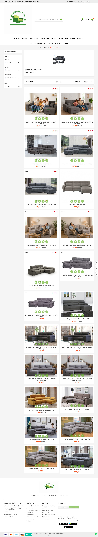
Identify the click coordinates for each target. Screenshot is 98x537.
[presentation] (70, 512)
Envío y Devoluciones (33, 505)
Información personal (48, 505)
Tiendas (29, 521)
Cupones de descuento (48, 514)
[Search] (61, 19)
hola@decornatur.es (11, 514)
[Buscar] (47, 19)
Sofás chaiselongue (10, 51)
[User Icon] (85, 19)
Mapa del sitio (31, 519)
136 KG (13, 86)
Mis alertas (45, 519)
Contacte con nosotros (33, 516)
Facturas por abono (47, 510)
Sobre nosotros (31, 512)
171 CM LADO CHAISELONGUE (13, 78)
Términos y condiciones (33, 510)
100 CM (13, 70)
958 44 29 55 (9, 516)
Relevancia (87, 82)
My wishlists (45, 516)
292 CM (13, 62)
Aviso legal (30, 508)
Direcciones (45, 512)
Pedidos (44, 508)
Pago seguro (30, 514)
